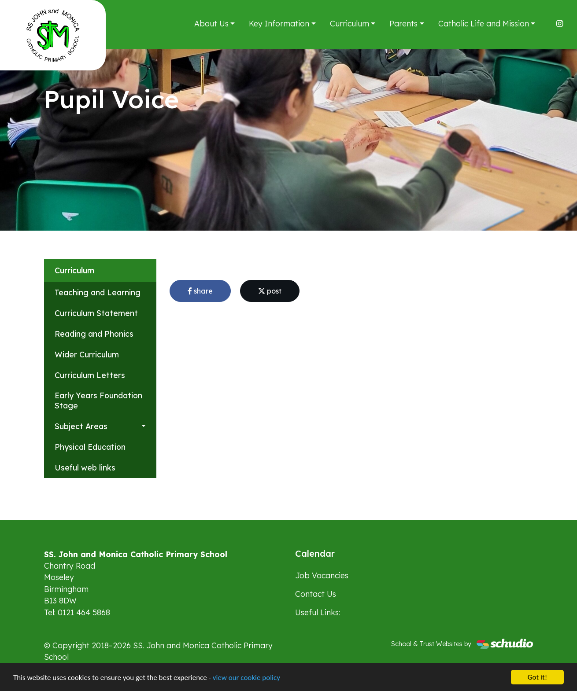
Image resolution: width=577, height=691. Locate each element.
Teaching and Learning (98, 292)
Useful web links (85, 467)
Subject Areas (81, 426)
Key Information (279, 23)
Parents (403, 23)
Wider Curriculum (87, 354)
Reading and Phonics (94, 333)
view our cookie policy (246, 677)
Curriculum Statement (96, 313)
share (200, 291)
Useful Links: (317, 612)
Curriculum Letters (90, 375)
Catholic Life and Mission (483, 23)
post (269, 291)
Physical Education (90, 447)
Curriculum (349, 23)
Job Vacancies (321, 575)
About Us (211, 23)
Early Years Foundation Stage (98, 400)
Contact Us (315, 594)
